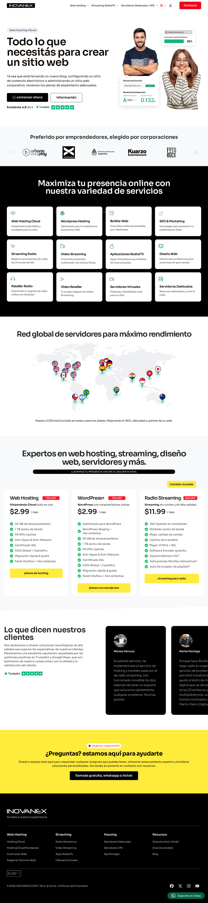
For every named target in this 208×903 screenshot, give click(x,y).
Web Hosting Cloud (23, 30)
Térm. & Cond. (48, 885)
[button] (181, 484)
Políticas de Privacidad (73, 885)
